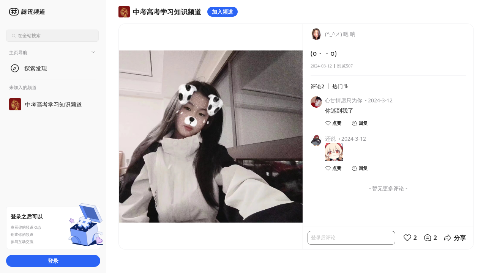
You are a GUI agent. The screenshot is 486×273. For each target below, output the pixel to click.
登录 (53, 260)
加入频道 (222, 11)
